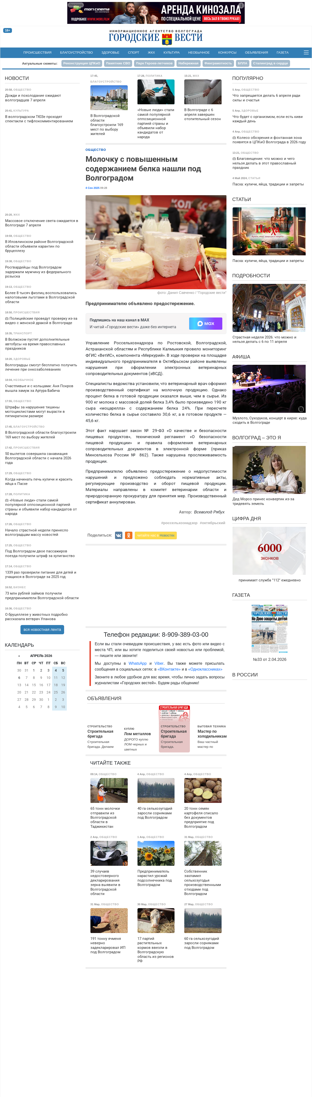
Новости (17, 78)
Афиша (241, 356)
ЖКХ (151, 52)
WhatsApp (139, 663)
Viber (159, 663)
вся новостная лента (42, 629)
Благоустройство (76, 52)
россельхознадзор (180, 523)
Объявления (256, 52)
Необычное (199, 52)
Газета (283, 52)
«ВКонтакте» (169, 669)
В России (245, 674)
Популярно (247, 78)
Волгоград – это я (256, 437)
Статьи (241, 199)
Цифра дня (246, 518)
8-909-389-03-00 (185, 634)
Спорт (133, 52)
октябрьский (213, 523)
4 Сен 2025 (92, 187)
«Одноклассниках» (205, 669)
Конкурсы (227, 52)
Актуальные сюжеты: (39, 63)
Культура (172, 52)
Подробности (251, 275)
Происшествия (37, 52)
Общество (96, 150)
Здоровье (110, 52)
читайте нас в (156, 535)
